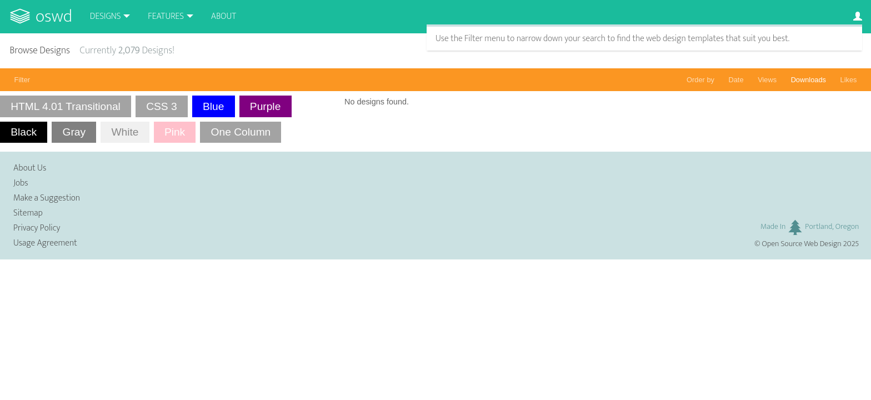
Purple (265, 106)
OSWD (54, 16)
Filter (22, 80)
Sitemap (28, 213)
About (223, 16)
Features (166, 16)
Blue (213, 106)
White (124, 132)
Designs (105, 16)
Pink (174, 132)
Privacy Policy (36, 228)
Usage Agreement (45, 243)
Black (24, 132)
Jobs (20, 183)
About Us (29, 168)
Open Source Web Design (802, 244)
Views (767, 80)
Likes (848, 80)
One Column (241, 132)
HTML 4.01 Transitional (66, 106)
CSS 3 (161, 106)
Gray (74, 132)
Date (736, 80)
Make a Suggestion (46, 198)
